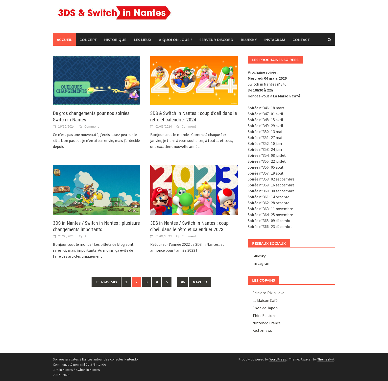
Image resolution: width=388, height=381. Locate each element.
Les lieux (142, 39)
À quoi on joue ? (175, 39)
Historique (115, 39)
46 (183, 281)
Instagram (274, 39)
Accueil (64, 39)
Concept (88, 39)
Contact (301, 39)
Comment (91, 126)
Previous (106, 281)
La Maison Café (265, 300)
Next (200, 281)
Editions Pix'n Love (268, 292)
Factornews (262, 330)
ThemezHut (325, 359)
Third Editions (264, 315)
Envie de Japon (265, 307)
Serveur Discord (216, 39)
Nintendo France (266, 322)
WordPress (277, 359)
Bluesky (249, 39)
